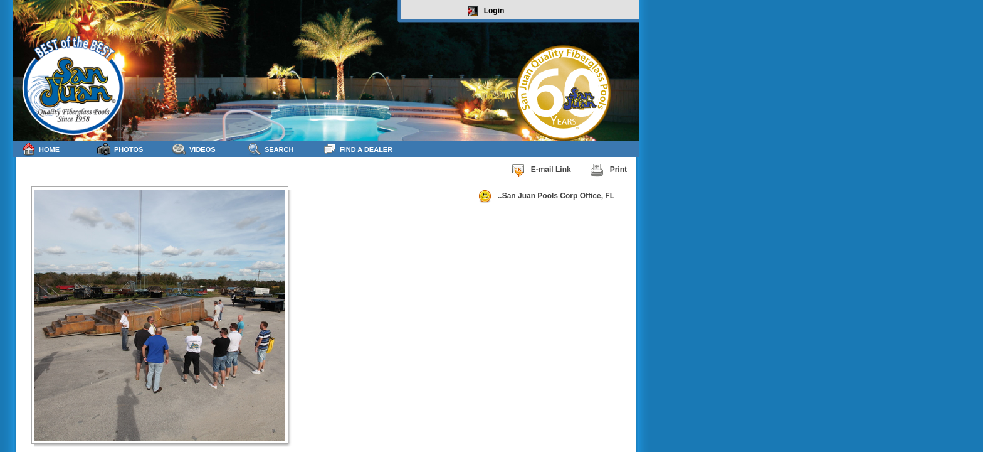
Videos (194, 149)
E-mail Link (541, 170)
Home (41, 149)
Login (486, 11)
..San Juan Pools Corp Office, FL (546, 196)
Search (270, 149)
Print (608, 170)
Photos (120, 149)
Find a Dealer (357, 149)
